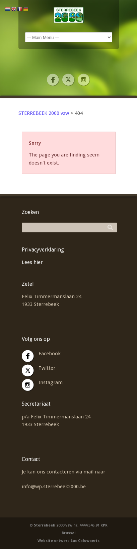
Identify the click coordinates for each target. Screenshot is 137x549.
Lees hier (32, 262)
